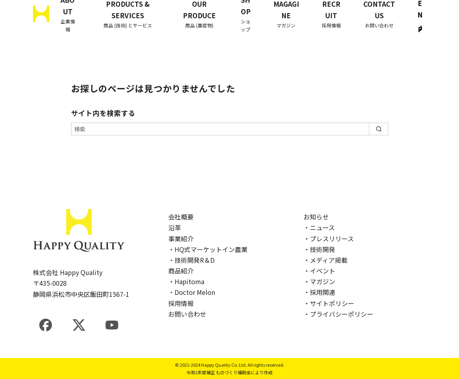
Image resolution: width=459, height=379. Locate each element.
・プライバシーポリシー (338, 314)
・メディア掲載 (325, 260)
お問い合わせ (187, 314)
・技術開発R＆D (191, 260)
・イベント (319, 270)
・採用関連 (319, 292)
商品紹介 (181, 270)
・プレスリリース (328, 238)
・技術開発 (319, 249)
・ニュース (319, 227)
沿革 (174, 227)
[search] (378, 129)
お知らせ (316, 216)
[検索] (229, 129)
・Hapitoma (186, 281)
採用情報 (181, 303)
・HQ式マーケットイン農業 (208, 249)
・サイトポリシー (328, 303)
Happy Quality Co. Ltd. (224, 365)
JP (420, 29)
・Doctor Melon (191, 292)
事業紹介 (181, 238)
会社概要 (181, 216)
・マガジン (319, 281)
